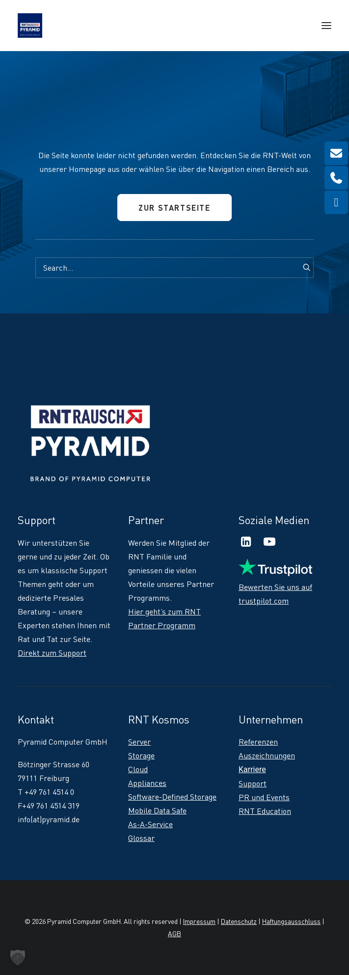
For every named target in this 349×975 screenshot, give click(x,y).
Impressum (199, 921)
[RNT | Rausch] (30, 25)
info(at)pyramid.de (49, 819)
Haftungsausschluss (291, 921)
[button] (326, 25)
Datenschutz (239, 921)
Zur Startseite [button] (174, 207)
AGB (174, 933)
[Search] (174, 267)
